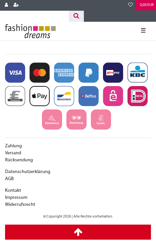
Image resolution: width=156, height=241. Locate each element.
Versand (13, 153)
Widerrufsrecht (20, 204)
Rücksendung (19, 160)
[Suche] (76, 16)
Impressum (16, 197)
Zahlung (13, 146)
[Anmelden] (6, 5)
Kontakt (13, 190)
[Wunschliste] (130, 5)
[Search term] (34, 16)
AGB (9, 178)
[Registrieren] (16, 5)
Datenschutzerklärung (27, 171)
